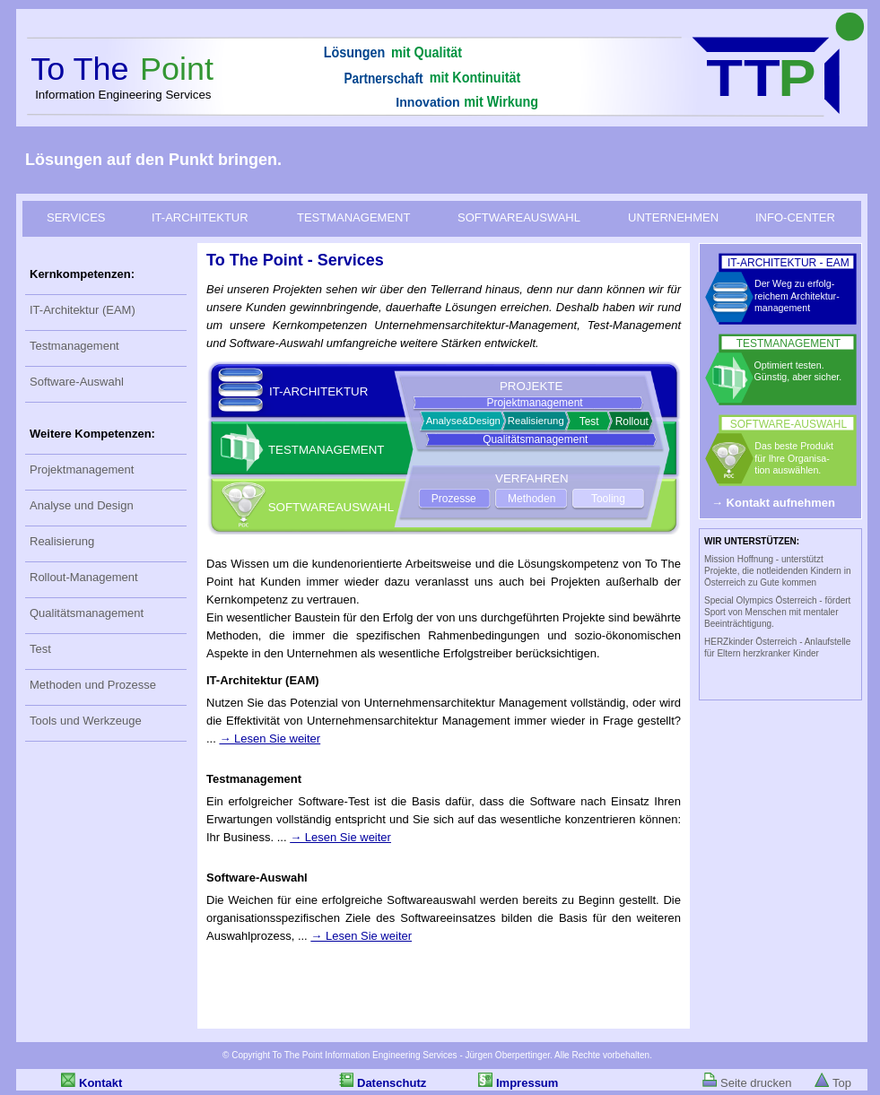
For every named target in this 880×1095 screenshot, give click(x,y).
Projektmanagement (82, 469)
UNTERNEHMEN (673, 217)
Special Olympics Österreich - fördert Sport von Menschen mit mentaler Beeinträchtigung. (777, 612)
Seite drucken (756, 1083)
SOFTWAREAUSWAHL (518, 217)
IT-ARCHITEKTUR (200, 217)
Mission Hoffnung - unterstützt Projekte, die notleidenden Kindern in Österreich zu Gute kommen (777, 570)
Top (841, 1083)
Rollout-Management (84, 577)
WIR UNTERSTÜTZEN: (751, 541)
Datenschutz (391, 1083)
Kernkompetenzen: (82, 274)
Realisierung (62, 541)
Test (40, 649)
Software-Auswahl (77, 381)
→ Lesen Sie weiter (269, 738)
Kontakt (100, 1083)
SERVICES (76, 217)
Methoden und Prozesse (93, 684)
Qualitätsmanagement (87, 613)
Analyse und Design (82, 505)
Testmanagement (74, 345)
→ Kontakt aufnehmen (773, 502)
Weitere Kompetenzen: (92, 433)
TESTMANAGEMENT (353, 217)
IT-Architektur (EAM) (82, 310)
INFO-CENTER (795, 217)
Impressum (527, 1083)
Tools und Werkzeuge (86, 720)
